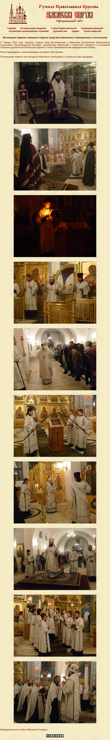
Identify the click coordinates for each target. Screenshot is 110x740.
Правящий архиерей (92, 28)
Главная (11, 28)
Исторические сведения (33, 28)
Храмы (75, 31)
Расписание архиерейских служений (29, 31)
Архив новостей (92, 31)
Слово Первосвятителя (63, 28)
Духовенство (60, 31)
